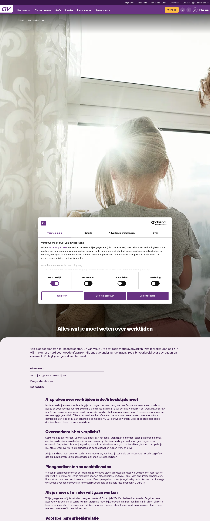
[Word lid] (172, 10)
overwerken (67, 437)
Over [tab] (155, 233)
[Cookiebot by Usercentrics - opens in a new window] (156, 223)
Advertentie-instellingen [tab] (122, 233)
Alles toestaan (148, 295)
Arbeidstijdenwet (60, 405)
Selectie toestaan (105, 295)
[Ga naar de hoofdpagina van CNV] (6, 9)
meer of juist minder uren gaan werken (79, 498)
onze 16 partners (58, 247)
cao (122, 444)
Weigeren (62, 295)
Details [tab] (88, 233)
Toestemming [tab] (54, 233)
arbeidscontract (110, 444)
